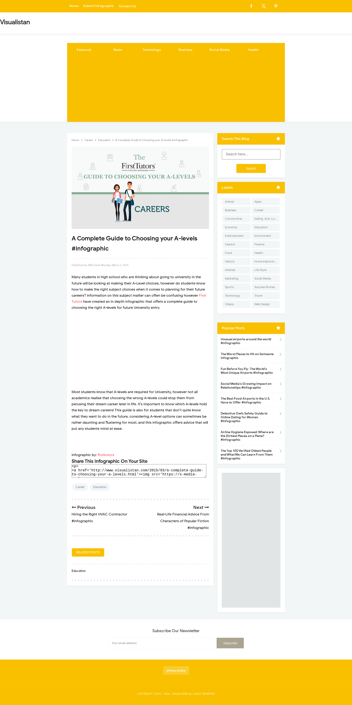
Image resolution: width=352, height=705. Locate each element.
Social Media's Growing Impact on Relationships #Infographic (246, 385)
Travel (258, 296)
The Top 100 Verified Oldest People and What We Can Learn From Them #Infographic (247, 454)
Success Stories (264, 287)
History (230, 261)
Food (228, 253)
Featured (84, 50)
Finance (259, 244)
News (118, 50)
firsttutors (106, 455)
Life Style (260, 270)
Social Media (219, 50)
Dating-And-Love (266, 219)
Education (99, 487)
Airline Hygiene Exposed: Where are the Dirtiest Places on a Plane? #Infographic (247, 436)
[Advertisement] (176, 90)
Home (74, 6)
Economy (231, 227)
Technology (152, 50)
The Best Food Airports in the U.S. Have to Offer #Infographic (245, 400)
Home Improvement (267, 261)
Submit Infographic (98, 6)
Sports (229, 287)
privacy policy (176, 670)
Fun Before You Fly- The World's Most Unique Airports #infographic (247, 371)
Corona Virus (233, 219)
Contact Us (127, 6)
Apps (257, 202)
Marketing (231, 278)
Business (186, 50)
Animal (229, 202)
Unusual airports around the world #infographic (246, 341)
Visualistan (180, 693)
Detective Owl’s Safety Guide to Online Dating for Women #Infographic (244, 417)
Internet (230, 270)
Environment (262, 236)
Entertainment (234, 236)
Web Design (262, 304)
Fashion (230, 244)
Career (80, 487)
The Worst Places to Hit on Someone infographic (247, 356)
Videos (229, 304)
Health (253, 50)
